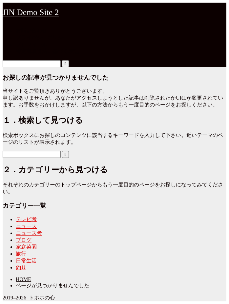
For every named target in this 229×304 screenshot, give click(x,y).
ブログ (23, 240)
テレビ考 (26, 219)
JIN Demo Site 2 (31, 12)
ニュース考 (29, 233)
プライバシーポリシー (42, 37)
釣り (21, 267)
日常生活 (26, 260)
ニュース (26, 226)
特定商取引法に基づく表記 (47, 51)
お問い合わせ (31, 30)
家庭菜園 (26, 247)
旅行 (21, 253)
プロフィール (31, 44)
